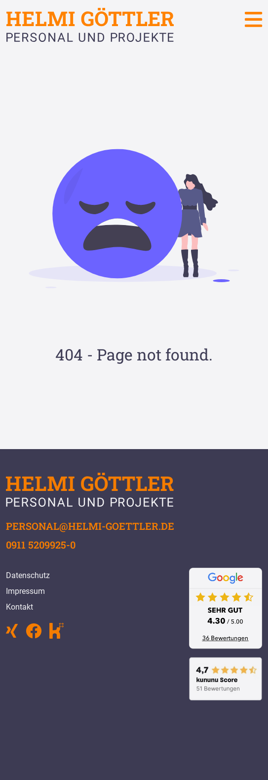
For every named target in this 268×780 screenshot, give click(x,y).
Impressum (25, 591)
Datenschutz (28, 575)
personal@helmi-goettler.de (90, 526)
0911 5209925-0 (41, 544)
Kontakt (19, 607)
